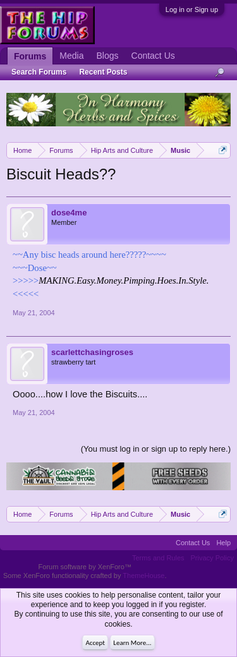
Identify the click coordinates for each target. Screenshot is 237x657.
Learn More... (132, 643)
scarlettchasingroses (92, 352)
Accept (95, 643)
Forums (30, 56)
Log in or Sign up (192, 9)
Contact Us (153, 56)
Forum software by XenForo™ (85, 566)
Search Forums (38, 72)
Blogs (107, 56)
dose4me (69, 212)
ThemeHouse (143, 575)
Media (71, 56)
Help (223, 542)
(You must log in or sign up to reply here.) (156, 449)
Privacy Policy (212, 558)
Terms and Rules (158, 558)
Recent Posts (103, 72)
